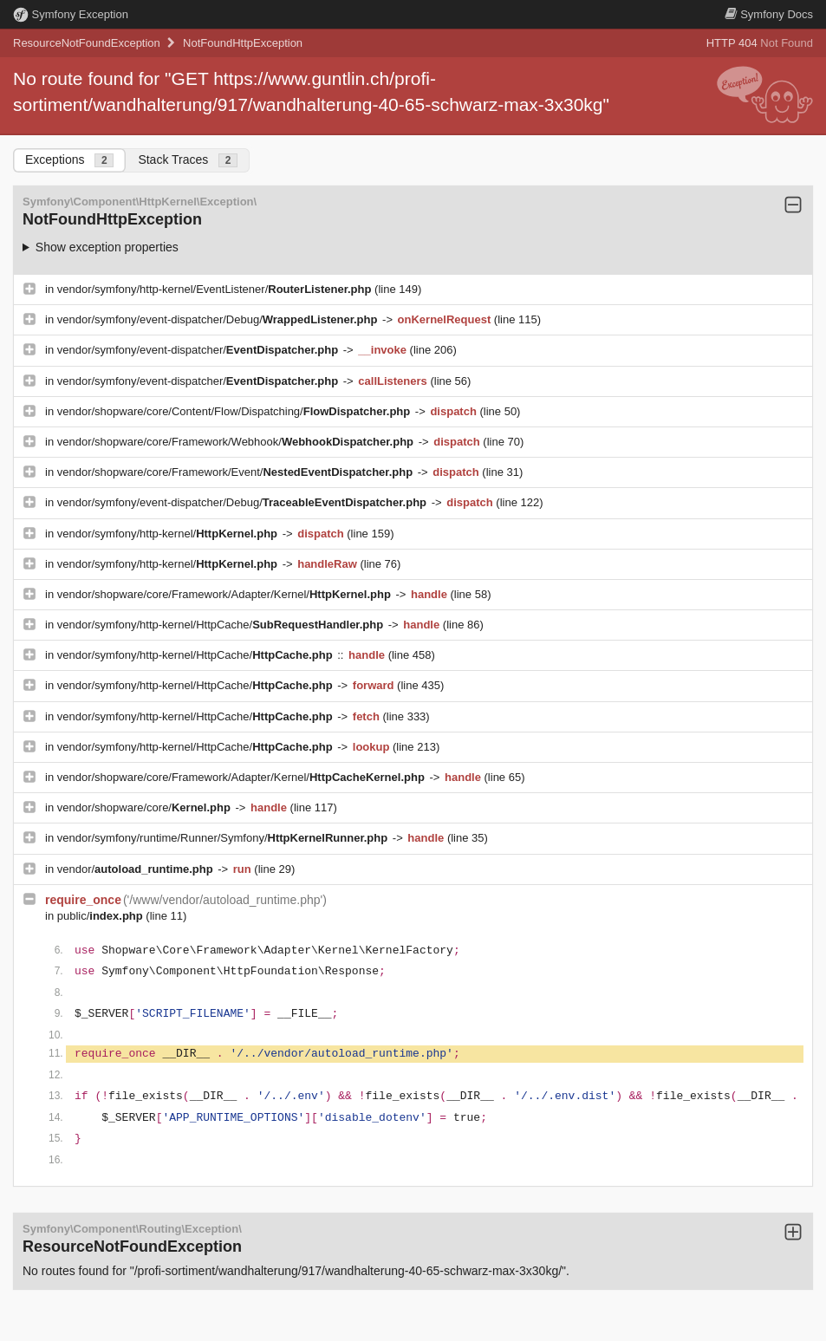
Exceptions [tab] (69, 160)
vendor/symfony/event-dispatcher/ (199, 349)
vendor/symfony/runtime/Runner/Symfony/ (224, 837)
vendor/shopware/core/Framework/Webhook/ (237, 441)
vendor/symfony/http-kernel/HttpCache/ (222, 624)
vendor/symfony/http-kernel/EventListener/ (215, 289)
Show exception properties (107, 247)
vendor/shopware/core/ (145, 807)
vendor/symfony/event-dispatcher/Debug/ (218, 319)
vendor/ (137, 869)
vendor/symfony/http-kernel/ (169, 533)
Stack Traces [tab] (187, 160)
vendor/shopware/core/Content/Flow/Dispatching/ (235, 411)
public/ (101, 915)
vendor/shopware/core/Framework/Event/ (236, 471)
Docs (769, 14)
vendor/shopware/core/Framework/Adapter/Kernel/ (225, 594)
